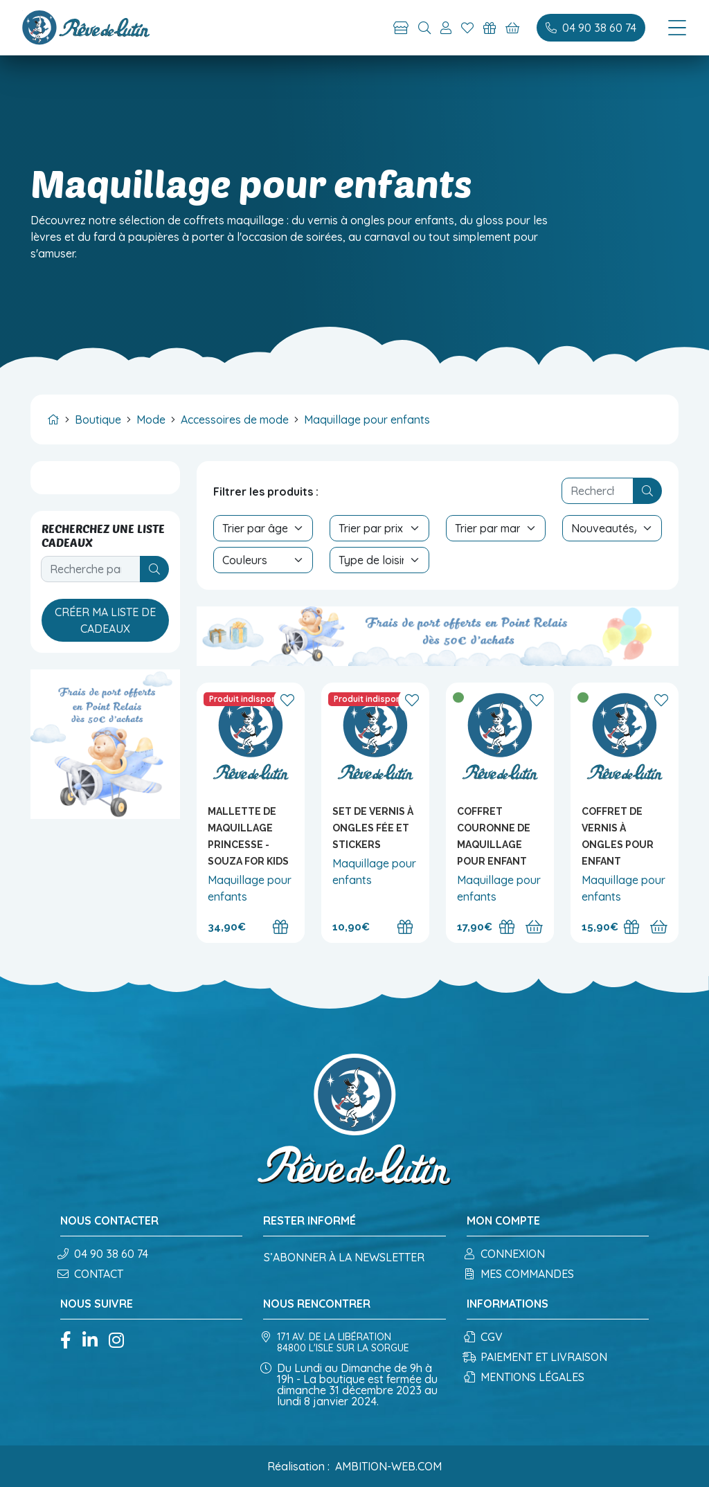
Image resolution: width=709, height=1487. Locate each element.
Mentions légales (525, 1376)
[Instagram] (116, 1341)
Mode (150, 419)
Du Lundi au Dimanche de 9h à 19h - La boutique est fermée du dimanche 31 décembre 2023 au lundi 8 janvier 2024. (350, 1384)
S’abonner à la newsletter (344, 1257)
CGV (485, 1336)
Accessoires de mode (235, 419)
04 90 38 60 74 (104, 1253)
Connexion (506, 1253)
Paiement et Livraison (537, 1356)
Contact (91, 1273)
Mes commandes (520, 1273)
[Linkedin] (90, 1341)
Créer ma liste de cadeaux (105, 620)
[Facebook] (65, 1341)
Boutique (98, 419)
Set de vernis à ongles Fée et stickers (372, 828)
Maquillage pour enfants (367, 419)
